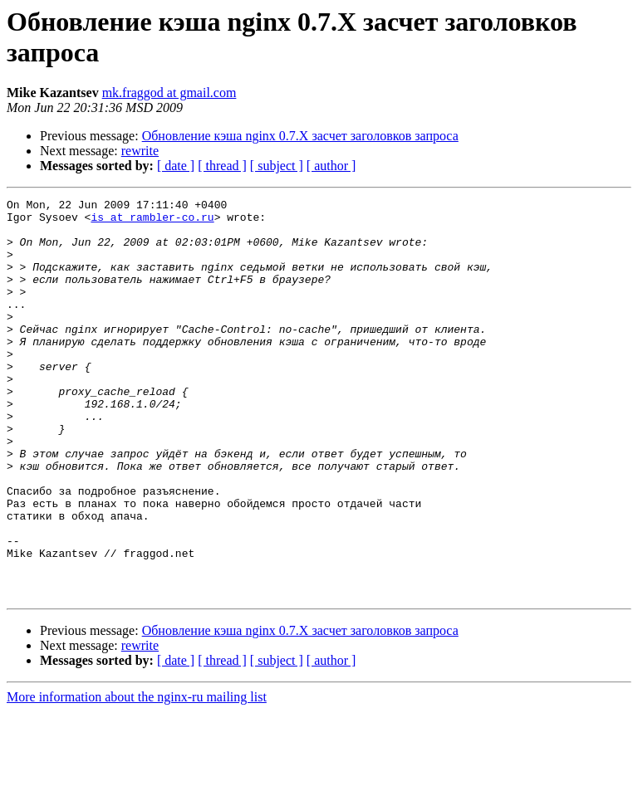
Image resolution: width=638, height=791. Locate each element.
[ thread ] (222, 166)
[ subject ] (276, 166)
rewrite (140, 151)
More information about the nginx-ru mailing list (137, 776)
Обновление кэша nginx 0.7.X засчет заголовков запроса (300, 136)
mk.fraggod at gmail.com (169, 92)
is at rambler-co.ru (152, 221)
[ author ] (331, 166)
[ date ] (175, 166)
